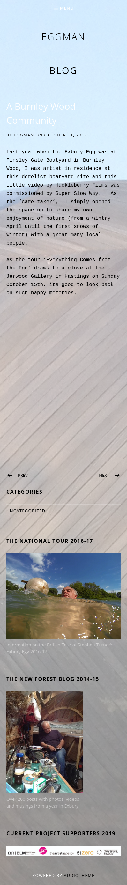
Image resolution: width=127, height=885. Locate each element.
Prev (23, 475)
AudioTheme (79, 875)
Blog (63, 70)
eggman (63, 36)
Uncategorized (25, 510)
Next (104, 475)
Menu (67, 8)
